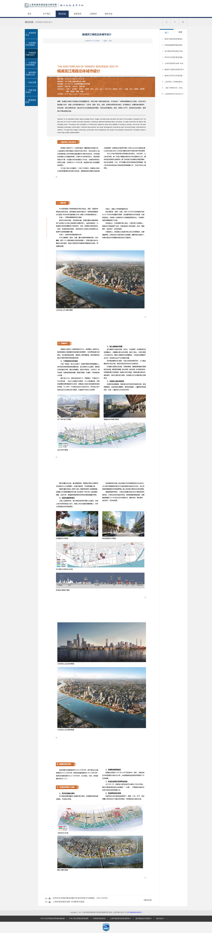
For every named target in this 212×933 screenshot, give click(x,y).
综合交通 (30, 82)
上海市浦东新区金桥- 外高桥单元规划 (68, 902)
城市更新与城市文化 (30, 74)
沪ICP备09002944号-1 (134, 912)
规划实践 (62, 14)
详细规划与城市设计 (30, 54)
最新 (180, 32)
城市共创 (108, 14)
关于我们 (47, 14)
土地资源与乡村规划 (30, 64)
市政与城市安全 (30, 91)
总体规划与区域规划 (30, 44)
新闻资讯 (77, 14)
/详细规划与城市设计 (43, 22)
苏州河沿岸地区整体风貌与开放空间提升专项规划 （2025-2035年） (81, 898)
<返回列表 (147, 900)
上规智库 (93, 14)
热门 (167, 33)
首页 (29, 14)
